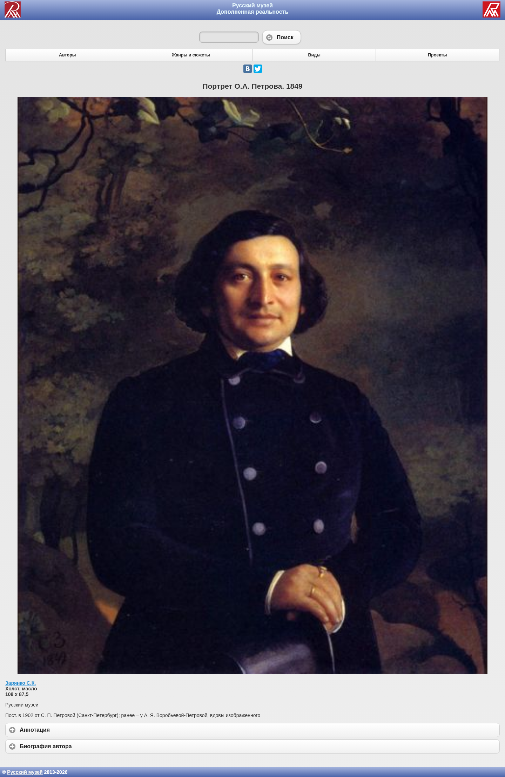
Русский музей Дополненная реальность (253, 8)
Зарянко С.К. (20, 683)
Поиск (282, 37)
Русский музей (24, 772)
